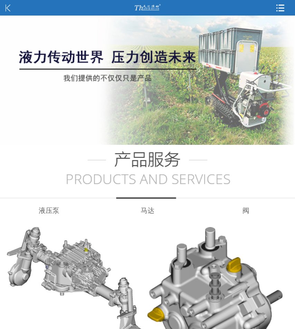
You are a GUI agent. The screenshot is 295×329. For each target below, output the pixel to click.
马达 (147, 210)
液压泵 (49, 210)
